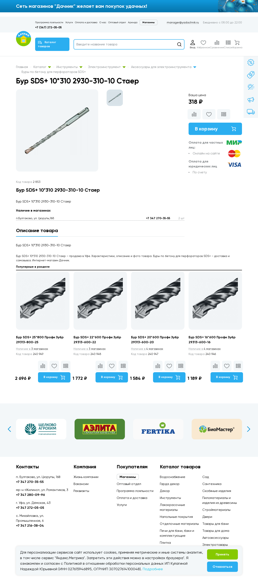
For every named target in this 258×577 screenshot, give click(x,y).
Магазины (148, 22)
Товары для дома (215, 531)
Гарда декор (170, 484)
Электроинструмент (107, 67)
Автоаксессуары (215, 538)
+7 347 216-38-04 (30, 525)
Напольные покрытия (176, 517)
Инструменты (69, 67)
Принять (222, 554)
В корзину (215, 129)
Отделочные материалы (179, 524)
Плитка (165, 543)
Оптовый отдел (117, 22)
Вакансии (81, 484)
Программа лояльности (49, 22)
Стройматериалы (216, 510)
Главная (22, 67)
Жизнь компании (86, 477)
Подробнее (153, 569)
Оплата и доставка (86, 22)
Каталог (42, 67)
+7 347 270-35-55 (158, 218)
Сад (205, 477)
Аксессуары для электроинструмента (163, 67)
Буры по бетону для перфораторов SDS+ (54, 72)
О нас (102, 22)
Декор (165, 491)
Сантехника (211, 484)
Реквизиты (81, 491)
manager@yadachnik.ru (183, 22)
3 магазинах (32, 348)
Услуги (69, 22)
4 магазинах (147, 348)
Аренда (132, 22)
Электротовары (215, 545)
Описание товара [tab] (37, 230)
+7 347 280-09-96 (30, 495)
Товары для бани (215, 524)
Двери (207, 517)
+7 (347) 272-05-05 (48, 27)
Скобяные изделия (216, 491)
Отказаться (222, 567)
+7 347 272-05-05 (30, 508)
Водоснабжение (172, 477)
